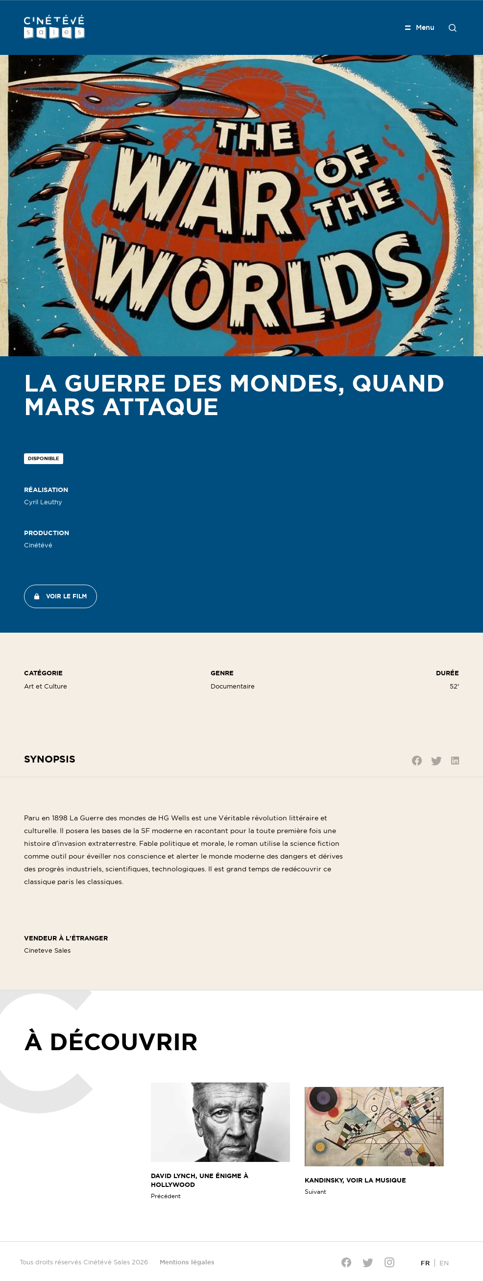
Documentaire (233, 686)
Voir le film (66, 596)
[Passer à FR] (425, 1262)
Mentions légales (187, 1261)
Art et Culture (45, 686)
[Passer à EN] (444, 1262)
